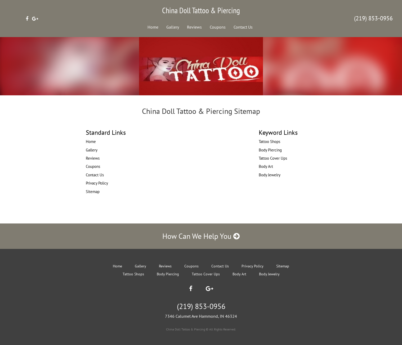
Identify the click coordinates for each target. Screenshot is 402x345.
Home (153, 27)
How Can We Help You (201, 236)
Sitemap (93, 191)
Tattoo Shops (269, 141)
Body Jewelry (269, 174)
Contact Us (243, 27)
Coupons (218, 27)
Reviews (194, 27)
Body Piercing (270, 150)
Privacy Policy (97, 183)
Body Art (266, 166)
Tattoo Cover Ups (273, 158)
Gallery (172, 27)
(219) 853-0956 (373, 18)
